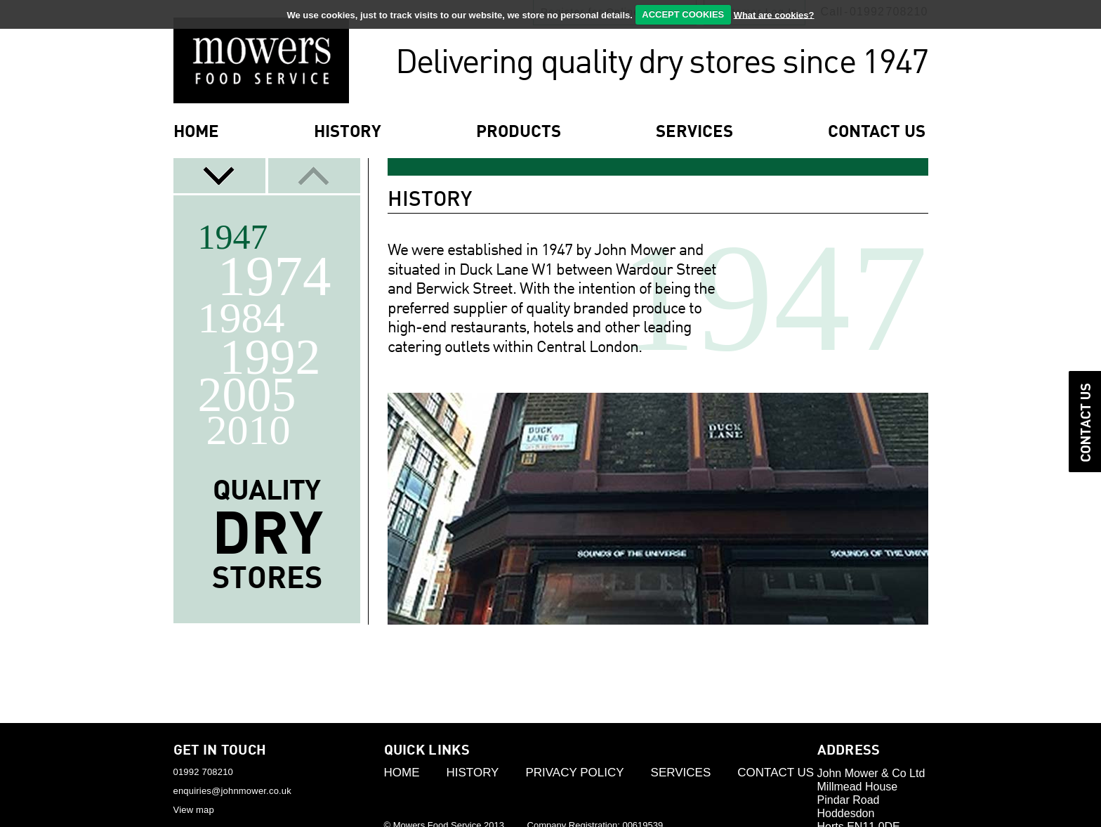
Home (196, 132)
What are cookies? (774, 14)
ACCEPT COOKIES (683, 14)
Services (681, 772)
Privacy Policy (574, 772)
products (518, 132)
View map (193, 810)
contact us (876, 132)
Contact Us (775, 772)
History (347, 132)
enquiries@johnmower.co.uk (232, 791)
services (694, 132)
